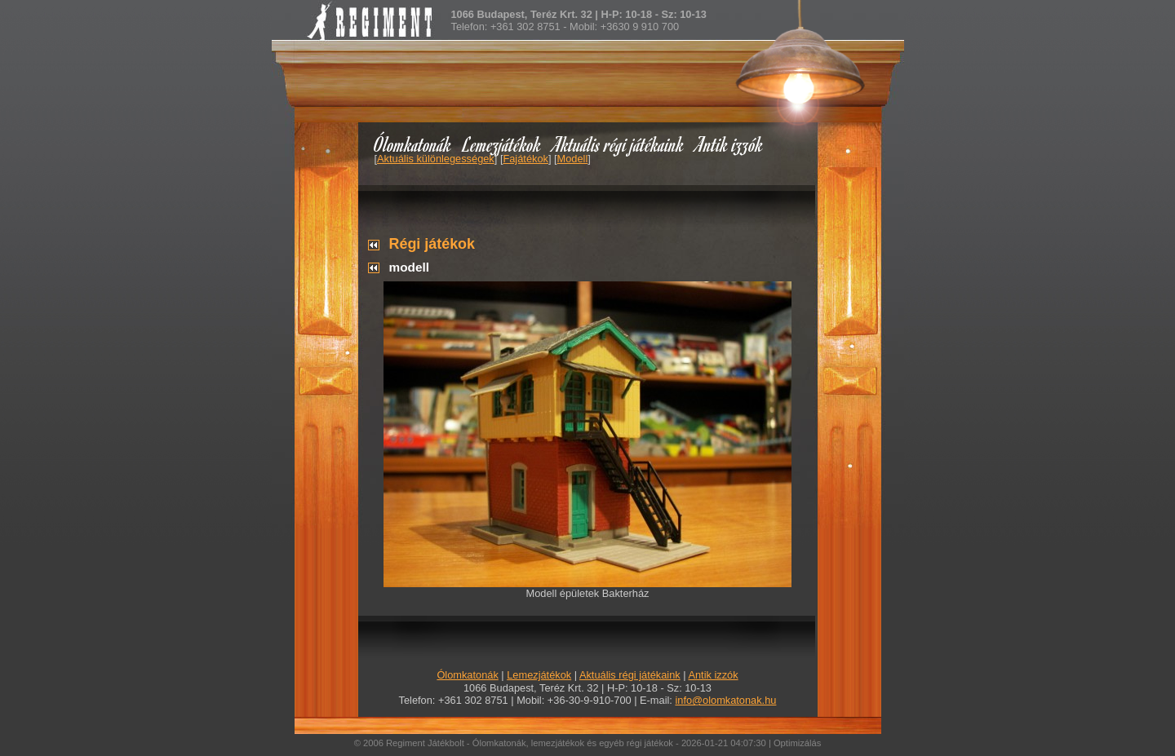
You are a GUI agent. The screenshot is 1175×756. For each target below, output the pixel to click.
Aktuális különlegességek (435, 159)
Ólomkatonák (412, 143)
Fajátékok (525, 159)
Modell (572, 159)
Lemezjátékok (502, 143)
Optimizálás (797, 743)
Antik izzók (729, 143)
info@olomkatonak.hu (725, 700)
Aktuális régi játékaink (618, 143)
